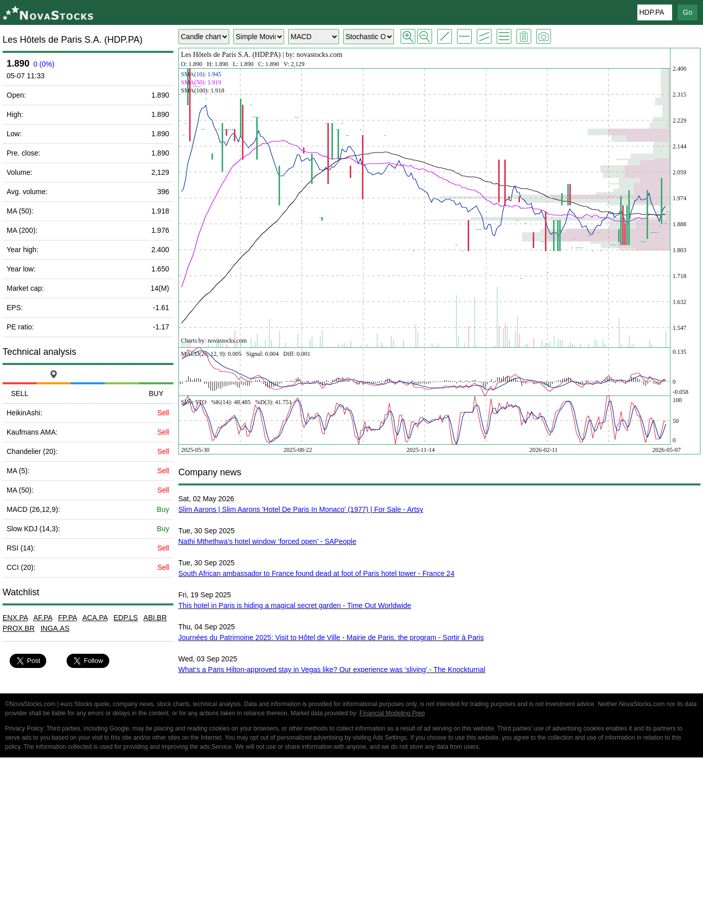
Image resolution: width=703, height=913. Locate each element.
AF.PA (42, 618)
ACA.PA (95, 618)
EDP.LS (125, 618)
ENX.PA (15, 618)
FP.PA (67, 618)
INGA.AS (55, 628)
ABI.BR (155, 618)
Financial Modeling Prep (392, 713)
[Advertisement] (352, 837)
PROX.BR (19, 628)
